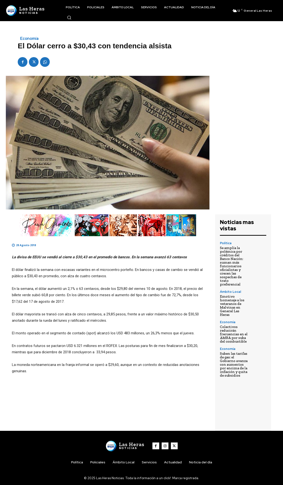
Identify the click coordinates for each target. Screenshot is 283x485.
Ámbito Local (230, 291)
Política (226, 243)
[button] (69, 17)
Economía (29, 39)
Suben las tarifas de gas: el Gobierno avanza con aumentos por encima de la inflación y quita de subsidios (234, 364)
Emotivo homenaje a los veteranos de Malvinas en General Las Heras (232, 305)
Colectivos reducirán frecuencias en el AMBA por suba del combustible (234, 334)
